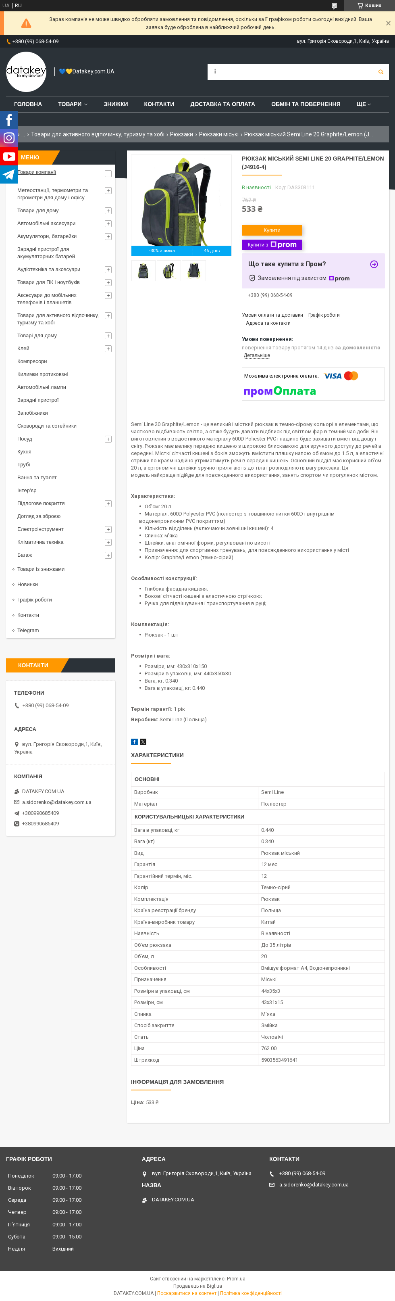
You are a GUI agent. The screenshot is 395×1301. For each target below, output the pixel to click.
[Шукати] (381, 72)
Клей (23, 348)
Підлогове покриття (40, 503)
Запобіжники (32, 413)
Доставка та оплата (222, 104)
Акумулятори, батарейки (47, 236)
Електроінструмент (40, 529)
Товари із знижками (40, 569)
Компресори (32, 361)
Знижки (116, 104)
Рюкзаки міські (219, 134)
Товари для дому (37, 210)
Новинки (27, 584)
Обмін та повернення (306, 104)
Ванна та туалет (37, 477)
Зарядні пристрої (38, 400)
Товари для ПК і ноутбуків (48, 282)
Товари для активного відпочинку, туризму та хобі (97, 134)
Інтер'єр (26, 490)
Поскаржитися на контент (186, 1293)
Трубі (23, 465)
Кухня (24, 452)
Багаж (24, 555)
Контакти (159, 104)
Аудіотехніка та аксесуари (48, 269)
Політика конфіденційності (251, 1293)
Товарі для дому (37, 335)
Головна (28, 104)
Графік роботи (34, 600)
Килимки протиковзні (42, 374)
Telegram (28, 630)
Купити (272, 230)
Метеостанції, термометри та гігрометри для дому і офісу (52, 193)
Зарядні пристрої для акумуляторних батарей (46, 252)
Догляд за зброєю (38, 516)
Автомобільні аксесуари (46, 223)
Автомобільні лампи (41, 387)
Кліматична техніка (40, 542)
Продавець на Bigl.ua (197, 1286)
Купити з (271, 245)
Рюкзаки (181, 134)
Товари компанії (36, 172)
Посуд (24, 439)
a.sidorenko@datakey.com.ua (56, 802)
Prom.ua (236, 1279)
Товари (69, 104)
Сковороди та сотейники (47, 426)
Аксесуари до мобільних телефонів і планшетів (47, 298)
